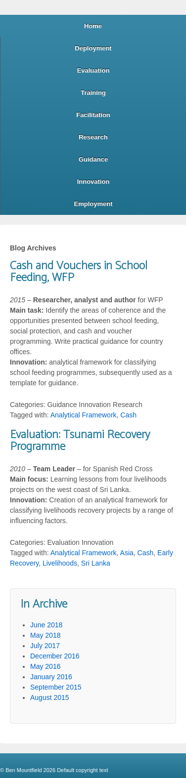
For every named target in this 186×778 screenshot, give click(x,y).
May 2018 (45, 635)
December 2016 (55, 656)
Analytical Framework (83, 415)
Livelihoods (60, 563)
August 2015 (49, 697)
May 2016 (45, 666)
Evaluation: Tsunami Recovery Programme (80, 440)
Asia (127, 553)
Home (93, 26)
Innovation (93, 181)
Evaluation (93, 70)
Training (93, 92)
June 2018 (46, 625)
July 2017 (45, 646)
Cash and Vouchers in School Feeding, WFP (78, 271)
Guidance (93, 159)
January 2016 (51, 677)
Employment (93, 203)
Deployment (93, 48)
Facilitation (93, 115)
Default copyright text (81, 770)
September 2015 (56, 687)
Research (93, 137)
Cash (128, 415)
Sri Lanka (95, 563)
